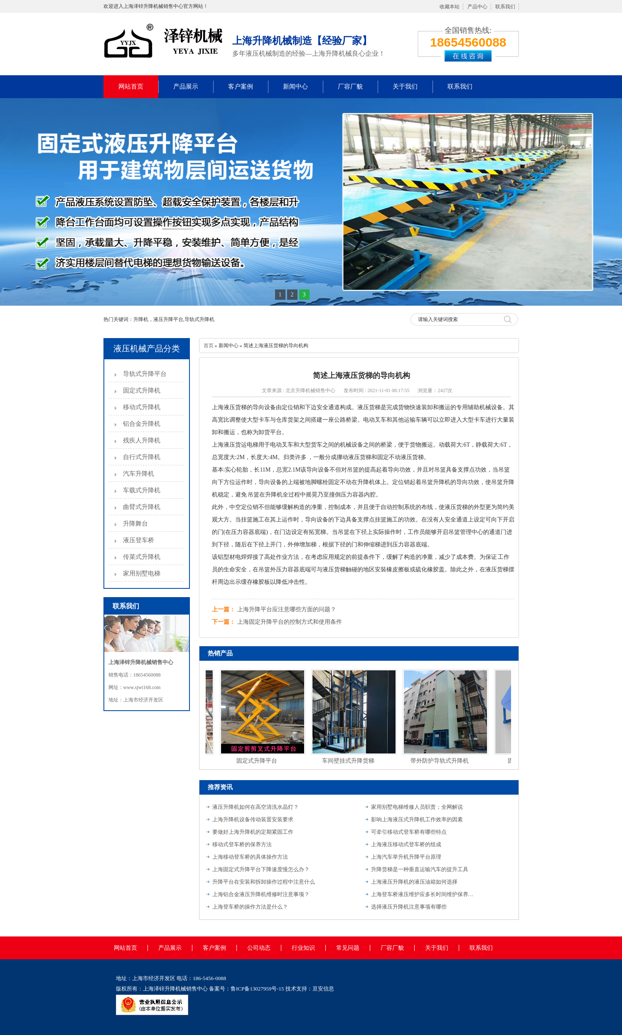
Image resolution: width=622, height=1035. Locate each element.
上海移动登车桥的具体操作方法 (250, 857)
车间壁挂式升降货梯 (349, 761)
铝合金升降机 (141, 423)
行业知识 (303, 948)
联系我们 (505, 7)
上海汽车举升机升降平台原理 (406, 857)
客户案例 (240, 86)
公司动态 (258, 948)
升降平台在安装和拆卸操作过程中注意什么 (263, 882)
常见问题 (347, 948)
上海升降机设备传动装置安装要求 (252, 819)
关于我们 (405, 86)
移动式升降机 (141, 407)
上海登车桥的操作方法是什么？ (250, 907)
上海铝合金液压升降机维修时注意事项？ (261, 894)
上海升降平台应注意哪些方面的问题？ (286, 609)
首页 (209, 345)
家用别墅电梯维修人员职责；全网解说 (417, 807)
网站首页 (130, 86)
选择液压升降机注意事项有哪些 (409, 907)
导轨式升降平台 (145, 374)
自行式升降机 (141, 457)
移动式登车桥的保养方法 (242, 844)
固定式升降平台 (258, 761)
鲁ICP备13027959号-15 (257, 989)
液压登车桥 (138, 540)
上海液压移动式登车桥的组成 (406, 844)
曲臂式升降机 (141, 507)
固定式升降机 (141, 390)
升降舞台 (135, 523)
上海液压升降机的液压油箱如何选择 (414, 882)
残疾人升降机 (141, 440)
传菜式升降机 (141, 556)
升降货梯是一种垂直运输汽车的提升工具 (419, 869)
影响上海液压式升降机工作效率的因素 (417, 819)
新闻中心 (295, 86)
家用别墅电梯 (141, 573)
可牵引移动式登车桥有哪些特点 (409, 832)
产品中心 (477, 7)
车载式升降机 (141, 490)
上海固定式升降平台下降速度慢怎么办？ (261, 869)
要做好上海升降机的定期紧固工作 (252, 832)
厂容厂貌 (350, 86)
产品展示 (185, 86)
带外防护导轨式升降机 (441, 761)
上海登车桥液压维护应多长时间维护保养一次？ (423, 894)
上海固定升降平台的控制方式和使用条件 (289, 622)
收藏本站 (450, 7)
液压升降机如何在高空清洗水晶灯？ (255, 807)
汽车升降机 (138, 473)
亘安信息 (323, 989)
